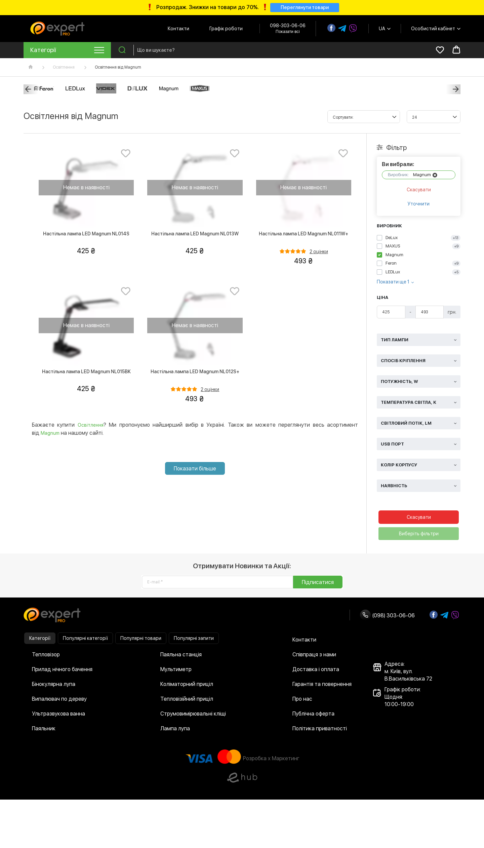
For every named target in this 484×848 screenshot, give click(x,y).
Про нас (302, 700)
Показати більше (195, 469)
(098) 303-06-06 (387, 617)
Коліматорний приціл (186, 685)
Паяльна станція (181, 656)
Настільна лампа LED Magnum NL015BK (86, 372)
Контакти (178, 29)
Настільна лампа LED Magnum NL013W (195, 234)
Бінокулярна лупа (53, 685)
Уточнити (419, 205)
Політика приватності (319, 730)
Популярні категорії (85, 639)
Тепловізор (46, 656)
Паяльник (43, 730)
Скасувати (419, 191)
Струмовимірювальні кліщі (193, 715)
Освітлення (64, 68)
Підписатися (318, 583)
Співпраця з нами (314, 656)
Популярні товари (140, 639)
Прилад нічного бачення (62, 670)
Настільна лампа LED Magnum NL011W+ (303, 234)
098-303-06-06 (288, 26)
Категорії (39, 639)
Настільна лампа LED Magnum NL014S (86, 234)
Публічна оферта (313, 715)
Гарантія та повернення (322, 685)
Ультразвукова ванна (58, 715)
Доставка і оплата (315, 670)
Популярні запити (194, 639)
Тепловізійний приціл (186, 700)
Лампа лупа (175, 730)
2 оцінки (319, 252)
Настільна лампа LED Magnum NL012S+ (195, 372)
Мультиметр (176, 670)
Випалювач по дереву (59, 700)
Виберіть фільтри (419, 535)
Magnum (50, 434)
